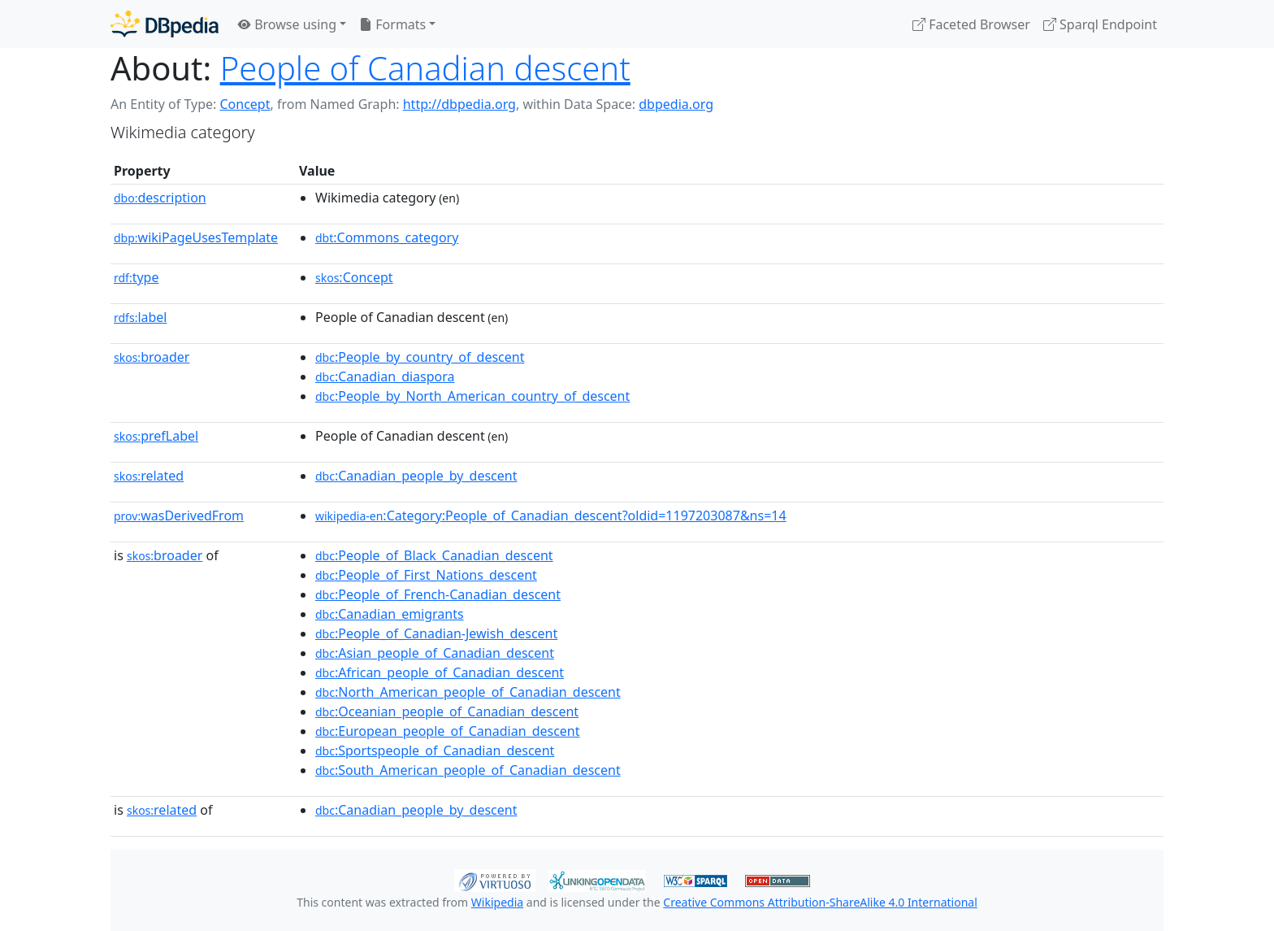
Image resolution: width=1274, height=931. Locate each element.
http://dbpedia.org (459, 104)
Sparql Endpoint (1100, 24)
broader (151, 357)
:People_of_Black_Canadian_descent (434, 555)
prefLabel (156, 436)
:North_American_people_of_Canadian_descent (468, 692)
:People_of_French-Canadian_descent (438, 594)
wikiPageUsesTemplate (196, 237)
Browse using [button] (287, 24)
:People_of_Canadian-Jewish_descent (436, 633)
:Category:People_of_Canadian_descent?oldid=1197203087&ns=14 (550, 515)
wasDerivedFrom (179, 515)
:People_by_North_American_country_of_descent (472, 396)
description (160, 198)
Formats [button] (392, 24)
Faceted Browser (971, 24)
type (136, 277)
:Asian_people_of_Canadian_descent (434, 653)
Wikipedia (497, 902)
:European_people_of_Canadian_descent (447, 731)
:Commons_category (386, 237)
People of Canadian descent (425, 68)
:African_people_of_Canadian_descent (439, 672)
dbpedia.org (676, 104)
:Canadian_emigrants (389, 614)
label (140, 317)
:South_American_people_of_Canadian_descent (468, 770)
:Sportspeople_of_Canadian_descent (434, 750)
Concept (244, 104)
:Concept (354, 277)
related (149, 476)
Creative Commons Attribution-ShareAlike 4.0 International (820, 902)
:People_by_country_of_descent (419, 357)
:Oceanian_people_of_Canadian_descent (446, 711)
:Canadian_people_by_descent (416, 476)
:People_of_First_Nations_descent (426, 575)
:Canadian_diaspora (385, 376)
